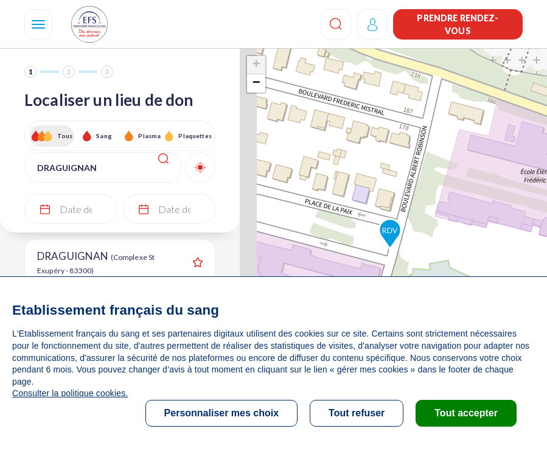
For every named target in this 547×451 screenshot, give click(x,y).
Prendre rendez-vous (457, 24)
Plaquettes (194, 135)
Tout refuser (357, 413)
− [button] (256, 83)
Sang (104, 135)
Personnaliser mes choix (221, 413)
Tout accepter (466, 413)
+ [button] (256, 65)
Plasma (149, 135)
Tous (65, 135)
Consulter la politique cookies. (70, 393)
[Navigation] (38, 24)
